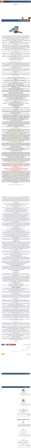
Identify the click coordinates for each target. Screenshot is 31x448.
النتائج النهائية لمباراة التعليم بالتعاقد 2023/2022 (24, 412)
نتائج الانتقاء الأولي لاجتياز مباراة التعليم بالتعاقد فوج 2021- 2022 (23, 402)
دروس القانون (15, 4)
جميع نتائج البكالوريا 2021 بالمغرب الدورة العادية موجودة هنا (10, 413)
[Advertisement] (15, 11)
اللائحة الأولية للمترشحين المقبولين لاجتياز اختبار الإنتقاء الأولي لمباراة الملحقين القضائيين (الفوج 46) (9, 402)
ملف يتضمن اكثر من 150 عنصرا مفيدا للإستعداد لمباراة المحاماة (23, 423)
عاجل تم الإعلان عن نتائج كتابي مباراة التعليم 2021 (9, 422)
